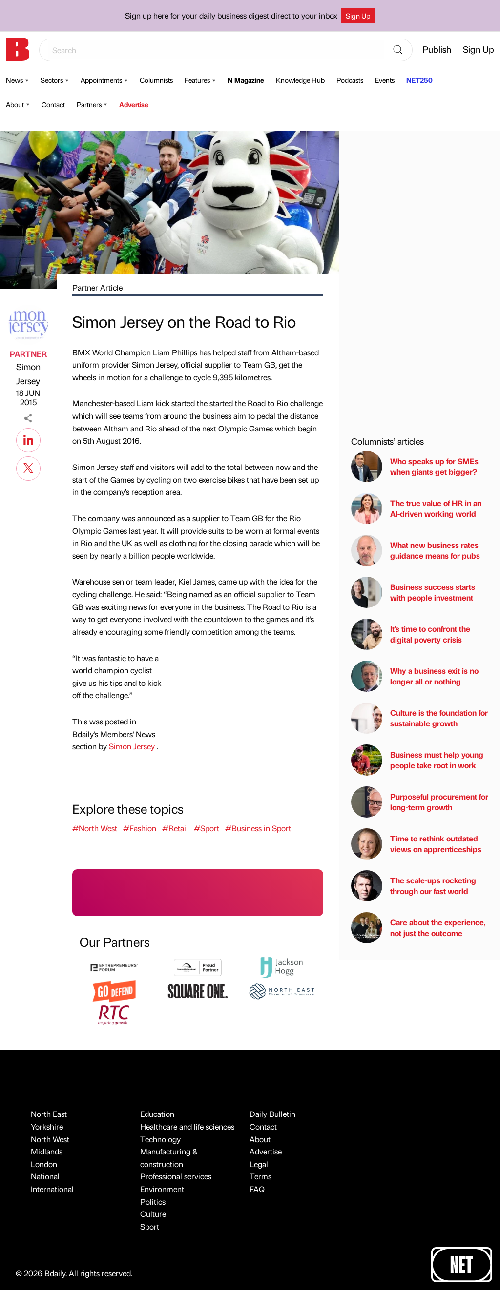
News (14, 80)
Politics (153, 1201)
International (52, 1189)
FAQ (257, 1189)
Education (157, 1114)
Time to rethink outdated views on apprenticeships (416, 844)
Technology (160, 1139)
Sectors (52, 80)
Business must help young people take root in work (417, 760)
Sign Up (358, 15)
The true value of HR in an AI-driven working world (416, 508)
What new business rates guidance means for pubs (415, 550)
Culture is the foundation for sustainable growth (419, 718)
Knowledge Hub (300, 80)
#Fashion (139, 828)
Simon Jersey (28, 373)
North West (50, 1139)
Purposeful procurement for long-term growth (419, 802)
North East (49, 1114)
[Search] (398, 50)
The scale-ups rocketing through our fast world (413, 885)
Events (385, 80)
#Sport (206, 828)
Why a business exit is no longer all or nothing (415, 676)
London (44, 1164)
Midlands (46, 1151)
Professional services (175, 1176)
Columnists (156, 80)
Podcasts (349, 80)
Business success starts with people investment (413, 592)
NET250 (419, 80)
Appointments (101, 80)
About (15, 104)
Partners (89, 104)
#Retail (175, 828)
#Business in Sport (258, 828)
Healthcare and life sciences (187, 1126)
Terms (260, 1176)
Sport (149, 1226)
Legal (259, 1164)
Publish (436, 49)
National (45, 1176)
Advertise (133, 104)
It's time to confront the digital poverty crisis (410, 634)
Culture (153, 1214)
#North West (94, 828)
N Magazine (246, 80)
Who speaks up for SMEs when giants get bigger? (415, 466)
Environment (162, 1189)
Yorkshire (47, 1126)
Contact (53, 104)
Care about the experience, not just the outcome (418, 927)
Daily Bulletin (272, 1114)
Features (197, 80)
